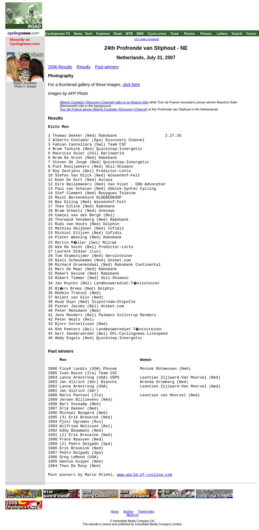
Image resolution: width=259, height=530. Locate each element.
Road (118, 33)
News (78, 33)
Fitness (206, 33)
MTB (129, 33)
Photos (189, 33)
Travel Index (146, 511)
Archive (128, 511)
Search (237, 33)
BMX (140, 33)
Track (174, 33)
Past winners (107, 67)
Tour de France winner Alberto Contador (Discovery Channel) (104, 109)
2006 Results (60, 67)
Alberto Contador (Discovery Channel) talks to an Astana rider (104, 102)
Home (115, 511)
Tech (88, 33)
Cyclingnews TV (57, 33)
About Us (132, 514)
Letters (222, 33)
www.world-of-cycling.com (144, 475)
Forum (251, 33)
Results (83, 67)
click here (131, 84)
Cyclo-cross (157, 33)
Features (103, 33)
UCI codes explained (146, 39)
